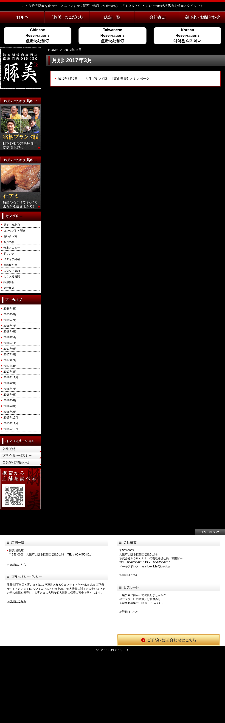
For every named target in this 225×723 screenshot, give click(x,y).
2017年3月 (10, 371)
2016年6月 (10, 394)
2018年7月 (10, 325)
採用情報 (8, 282)
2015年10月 (10, 429)
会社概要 (8, 288)
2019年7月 (10, 320)
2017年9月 (10, 348)
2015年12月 (10, 417)
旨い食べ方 (10, 236)
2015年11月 (10, 423)
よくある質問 (11, 276)
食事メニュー (11, 247)
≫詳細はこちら (16, 564)
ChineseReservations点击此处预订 (37, 35)
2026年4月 (10, 308)
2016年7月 (10, 389)
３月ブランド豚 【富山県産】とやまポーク (117, 79)
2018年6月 (10, 331)
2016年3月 (10, 406)
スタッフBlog (11, 270)
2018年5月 (10, 337)
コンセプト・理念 (14, 230)
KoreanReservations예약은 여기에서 (187, 35)
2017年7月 (10, 360)
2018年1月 (10, 343)
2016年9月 (10, 383)
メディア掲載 (11, 259)
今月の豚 (8, 242)
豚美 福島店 (11, 224)
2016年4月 (10, 400)
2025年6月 (10, 314)
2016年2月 (10, 411)
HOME (53, 50)
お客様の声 (10, 265)
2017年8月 (10, 354)
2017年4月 (10, 366)
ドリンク (8, 253)
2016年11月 (10, 377)
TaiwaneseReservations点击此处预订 (112, 35)
